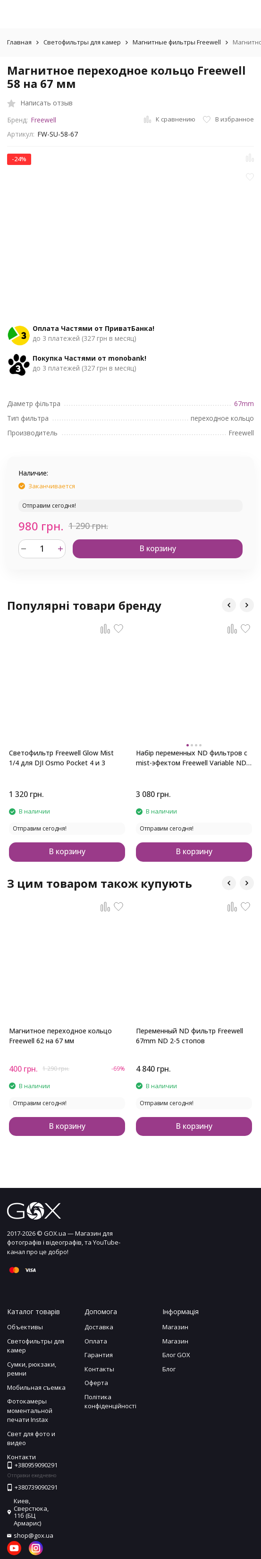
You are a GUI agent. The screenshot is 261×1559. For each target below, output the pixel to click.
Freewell (43, 119)
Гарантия (98, 1355)
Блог (169, 1369)
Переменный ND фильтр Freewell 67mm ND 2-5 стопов (189, 1035)
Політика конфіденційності (110, 1402)
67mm (244, 403)
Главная (19, 42)
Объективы (25, 1327)
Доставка (98, 1327)
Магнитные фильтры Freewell (177, 42)
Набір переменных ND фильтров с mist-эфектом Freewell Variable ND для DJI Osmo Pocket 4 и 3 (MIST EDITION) (191, 758)
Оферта (96, 1382)
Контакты (99, 1369)
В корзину (157, 548)
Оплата (95, 1341)
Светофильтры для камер (82, 42)
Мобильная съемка (36, 1387)
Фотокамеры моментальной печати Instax (29, 1410)
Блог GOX (176, 1355)
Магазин (175, 1327)
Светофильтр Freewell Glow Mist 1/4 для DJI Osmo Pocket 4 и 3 (61, 757)
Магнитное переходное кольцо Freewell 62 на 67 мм (60, 1035)
